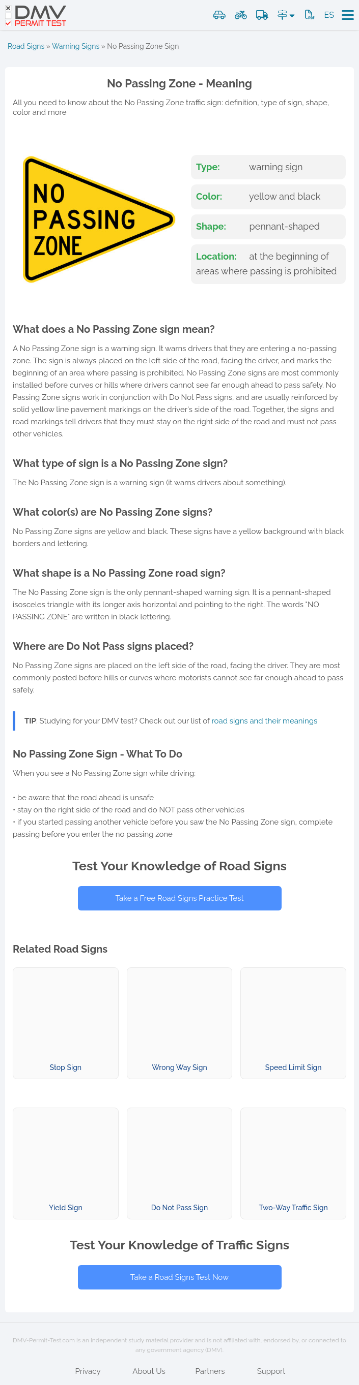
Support (271, 1371)
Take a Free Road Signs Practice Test (179, 898)
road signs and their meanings (265, 721)
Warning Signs (75, 46)
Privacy (87, 1371)
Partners (210, 1371)
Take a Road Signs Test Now (179, 1277)
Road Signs (26, 46)
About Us (148, 1371)
